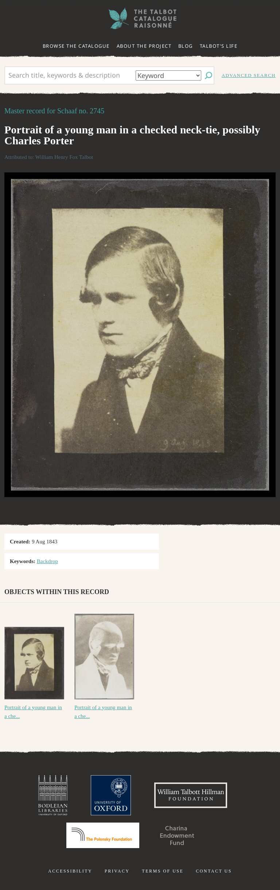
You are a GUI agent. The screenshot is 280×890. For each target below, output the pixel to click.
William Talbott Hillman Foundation (190, 795)
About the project (144, 46)
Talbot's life (219, 46)
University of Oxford (111, 795)
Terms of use (162, 871)
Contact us (214, 871)
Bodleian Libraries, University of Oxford (52, 795)
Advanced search (249, 75)
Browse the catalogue (76, 46)
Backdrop (47, 561)
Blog (185, 46)
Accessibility (70, 871)
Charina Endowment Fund (177, 835)
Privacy (117, 871)
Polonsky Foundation (102, 835)
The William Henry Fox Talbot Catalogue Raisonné (140, 18)
